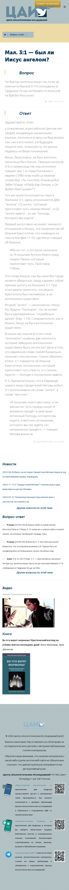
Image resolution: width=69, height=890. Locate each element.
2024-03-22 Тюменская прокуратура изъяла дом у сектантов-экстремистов (28, 499)
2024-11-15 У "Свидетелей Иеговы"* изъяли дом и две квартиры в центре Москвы (31, 486)
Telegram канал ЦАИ (24, 853)
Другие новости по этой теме (34, 508)
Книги (7, 634)
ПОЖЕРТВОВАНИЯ (47, 3)
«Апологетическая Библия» (30, 821)
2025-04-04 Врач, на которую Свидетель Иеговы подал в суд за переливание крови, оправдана (34, 474)
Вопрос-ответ (17, 35)
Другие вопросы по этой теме (34, 572)
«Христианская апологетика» (30, 785)
